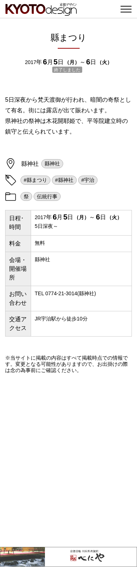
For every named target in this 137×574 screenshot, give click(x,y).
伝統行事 (47, 196)
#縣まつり (35, 180)
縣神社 (52, 163)
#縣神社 (64, 180)
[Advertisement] (68, 460)
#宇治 (88, 180)
